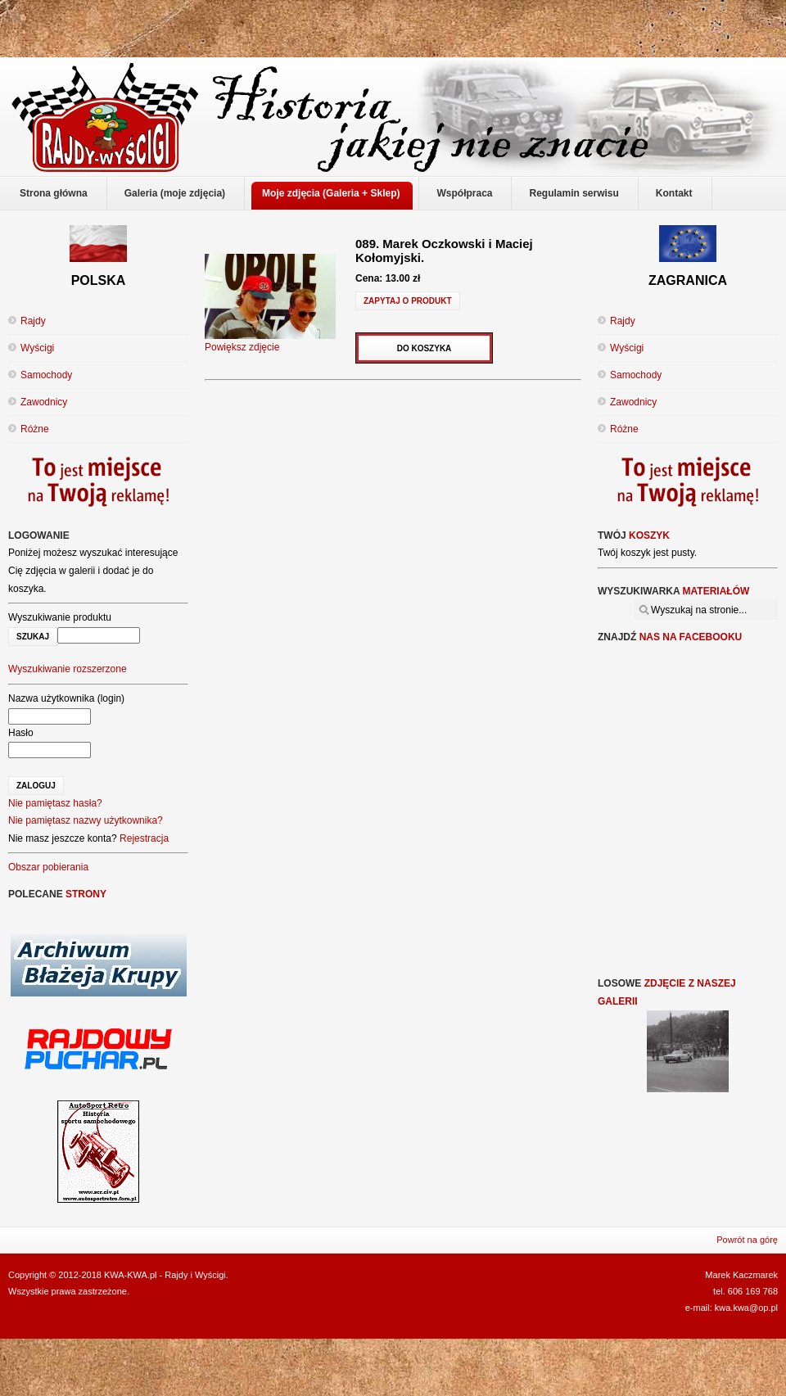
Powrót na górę (747, 1240)
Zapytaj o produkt (408, 300)
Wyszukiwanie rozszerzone (67, 669)
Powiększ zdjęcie (270, 341)
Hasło (21, 733)
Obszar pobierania (48, 867)
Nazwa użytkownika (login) (66, 698)
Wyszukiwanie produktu (59, 617)
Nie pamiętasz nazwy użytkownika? (85, 820)
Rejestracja (144, 838)
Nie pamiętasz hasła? (55, 803)
